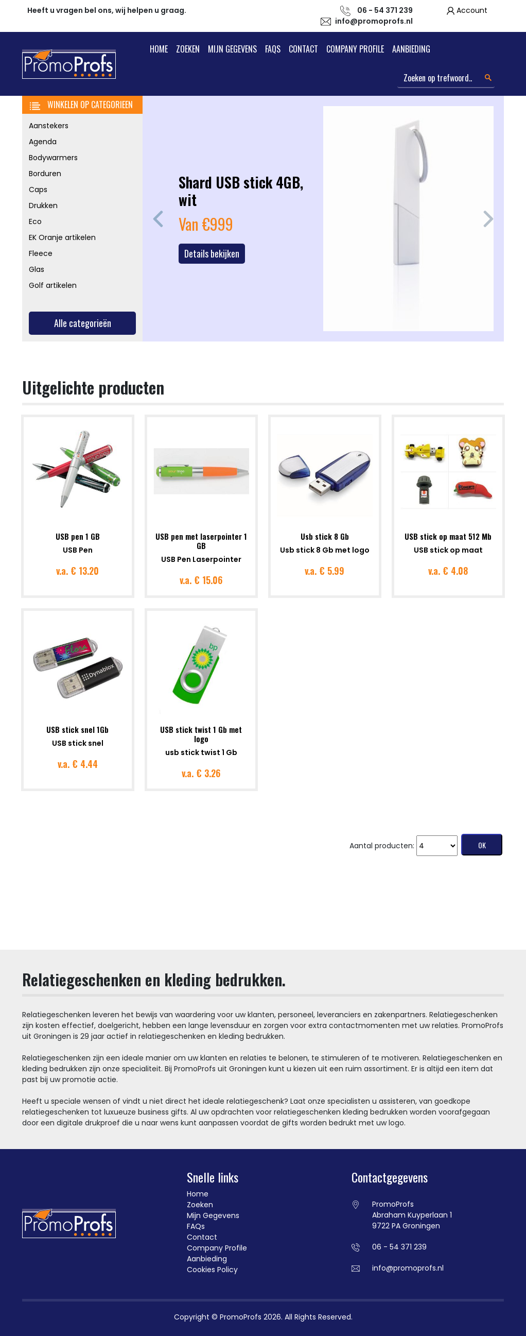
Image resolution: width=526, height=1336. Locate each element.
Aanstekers (48, 126)
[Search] (446, 78)
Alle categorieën (82, 323)
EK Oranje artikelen (62, 237)
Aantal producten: (381, 846)
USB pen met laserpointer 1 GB (201, 540)
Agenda (43, 141)
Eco (35, 221)
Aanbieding (411, 49)
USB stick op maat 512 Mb (448, 536)
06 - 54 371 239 (399, 1247)
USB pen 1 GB (78, 536)
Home (159, 49)
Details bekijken (211, 253)
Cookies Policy (212, 1269)
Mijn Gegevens (232, 49)
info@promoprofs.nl (374, 21)
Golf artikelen (53, 285)
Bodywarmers (53, 157)
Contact (303, 49)
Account (472, 10)
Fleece (40, 253)
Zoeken (188, 49)
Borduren (45, 173)
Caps (38, 189)
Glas (36, 269)
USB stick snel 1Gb (77, 729)
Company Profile (355, 49)
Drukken (43, 205)
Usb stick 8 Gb (325, 536)
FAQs (272, 49)
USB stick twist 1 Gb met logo (201, 734)
